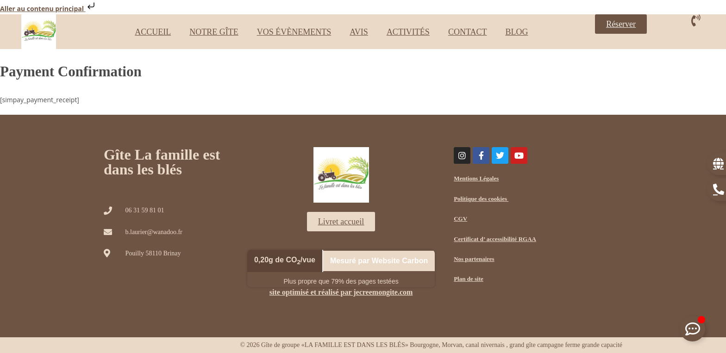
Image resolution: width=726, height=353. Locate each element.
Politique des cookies (481, 198)
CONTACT (467, 32)
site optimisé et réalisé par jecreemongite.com (341, 292)
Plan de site (468, 278)
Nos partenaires (474, 258)
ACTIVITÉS (408, 32)
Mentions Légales (476, 178)
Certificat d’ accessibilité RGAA (495, 238)
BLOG (516, 32)
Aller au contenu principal (48, 8)
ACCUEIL (153, 32)
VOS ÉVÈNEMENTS (294, 32)
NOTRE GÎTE (213, 32)
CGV (460, 218)
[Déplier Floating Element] (692, 328)
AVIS (359, 32)
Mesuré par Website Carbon (379, 261)
